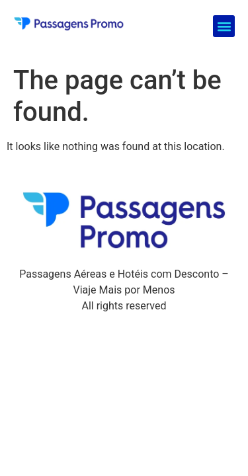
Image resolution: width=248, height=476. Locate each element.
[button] (224, 26)
